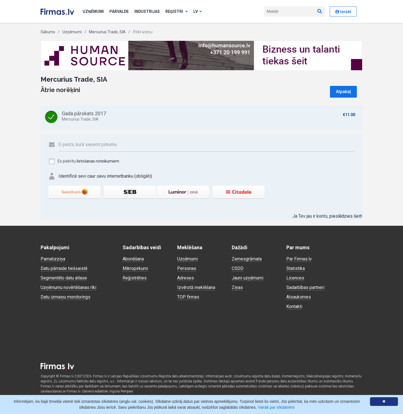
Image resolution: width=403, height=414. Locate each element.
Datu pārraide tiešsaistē (64, 268)
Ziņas (237, 287)
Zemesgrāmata (247, 259)
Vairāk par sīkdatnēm (276, 407)
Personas (186, 268)
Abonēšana (133, 259)
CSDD (237, 268)
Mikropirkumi (135, 268)
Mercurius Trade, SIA (107, 32)
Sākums (48, 32)
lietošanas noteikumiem (98, 161)
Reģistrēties (135, 278)
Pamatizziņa (53, 259)
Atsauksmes (298, 297)
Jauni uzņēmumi (247, 278)
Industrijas (147, 11)
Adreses (185, 278)
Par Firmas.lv (299, 259)
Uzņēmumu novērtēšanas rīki (68, 287)
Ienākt (343, 12)
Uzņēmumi (93, 11)
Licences (295, 278)
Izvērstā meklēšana (196, 287)
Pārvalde (119, 11)
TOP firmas (188, 297)
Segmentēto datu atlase (64, 278)
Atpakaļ (343, 91)
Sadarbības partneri (305, 287)
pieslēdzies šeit (345, 216)
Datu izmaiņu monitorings (65, 297)
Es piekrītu (83, 161)
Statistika (295, 268)
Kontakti (294, 306)
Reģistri (176, 11)
